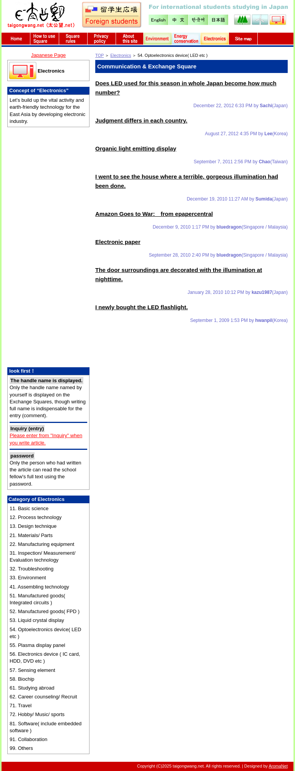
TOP (99, 55)
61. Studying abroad (32, 688)
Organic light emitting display (135, 148)
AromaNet (278, 766)
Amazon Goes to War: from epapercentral (154, 214)
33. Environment (28, 577)
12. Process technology (35, 517)
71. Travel (20, 705)
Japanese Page (48, 55)
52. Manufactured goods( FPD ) (45, 611)
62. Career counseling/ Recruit (43, 697)
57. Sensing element (32, 670)
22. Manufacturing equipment (42, 544)
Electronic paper (118, 242)
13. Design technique (33, 526)
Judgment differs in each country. (141, 120)
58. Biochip (22, 679)
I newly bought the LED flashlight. (141, 307)
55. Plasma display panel (37, 645)
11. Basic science (29, 508)
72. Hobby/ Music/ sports (37, 714)
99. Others (21, 748)
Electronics (51, 71)
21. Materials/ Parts (31, 535)
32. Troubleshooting (31, 569)
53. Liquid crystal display (37, 620)
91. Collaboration (28, 739)
